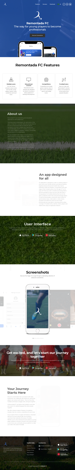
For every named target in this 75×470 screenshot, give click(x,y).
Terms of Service (31, 448)
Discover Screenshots (37, 35)
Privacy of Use (30, 450)
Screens (45, 4)
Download (52, 4)
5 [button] (38, 338)
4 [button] (37, 338)
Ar (59, 4)
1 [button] (33, 338)
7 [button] (41, 338)
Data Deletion (30, 452)
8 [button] (42, 338)
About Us (29, 446)
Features (37, 4)
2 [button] (34, 338)
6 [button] (40, 338)
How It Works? (30, 454)
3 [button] (35, 338)
